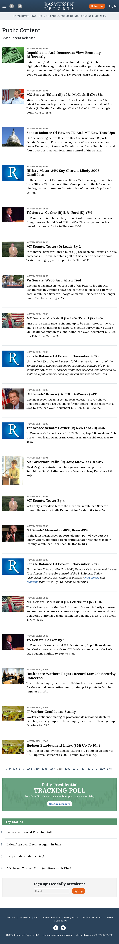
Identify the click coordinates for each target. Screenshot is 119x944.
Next (110, 768)
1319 (102, 768)
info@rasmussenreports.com (57, 935)
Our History (24, 917)
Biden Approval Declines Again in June (34, 844)
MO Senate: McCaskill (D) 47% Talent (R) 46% (64, 602)
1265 (37, 768)
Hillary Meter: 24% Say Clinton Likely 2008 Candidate (62, 172)
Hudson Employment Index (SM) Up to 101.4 (63, 745)
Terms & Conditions (92, 917)
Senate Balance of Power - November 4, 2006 (64, 356)
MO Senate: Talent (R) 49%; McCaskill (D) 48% (64, 94)
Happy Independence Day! (25, 856)
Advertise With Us (51, 917)
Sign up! (78, 890)
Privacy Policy (71, 917)
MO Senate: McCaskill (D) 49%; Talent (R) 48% (64, 318)
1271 (83, 768)
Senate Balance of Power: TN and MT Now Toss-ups (70, 132)
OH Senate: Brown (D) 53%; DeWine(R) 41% (61, 394)
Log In (113, 6)
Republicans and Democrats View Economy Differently (63, 54)
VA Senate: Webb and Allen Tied (53, 280)
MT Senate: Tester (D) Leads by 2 (53, 246)
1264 (29, 768)
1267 (52, 768)
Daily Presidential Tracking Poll (29, 832)
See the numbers (59, 803)
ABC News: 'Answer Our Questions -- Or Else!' (39, 868)
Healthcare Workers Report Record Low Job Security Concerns (71, 675)
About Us (10, 917)
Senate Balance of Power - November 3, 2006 (64, 564)
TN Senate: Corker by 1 (45, 640)
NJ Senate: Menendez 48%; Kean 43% (57, 530)
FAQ (36, 917)
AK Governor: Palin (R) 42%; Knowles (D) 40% (64, 462)
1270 (75, 768)
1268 (60, 768)
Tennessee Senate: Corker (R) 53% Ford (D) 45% (65, 428)
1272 (90, 768)
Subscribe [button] (97, 6)
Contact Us (61, 920)
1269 (67, 768)
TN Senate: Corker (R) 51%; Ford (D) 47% (59, 212)
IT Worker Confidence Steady (51, 711)
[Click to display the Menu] (4, 6)
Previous (11, 768)
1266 (44, 768)
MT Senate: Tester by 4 (45, 500)
